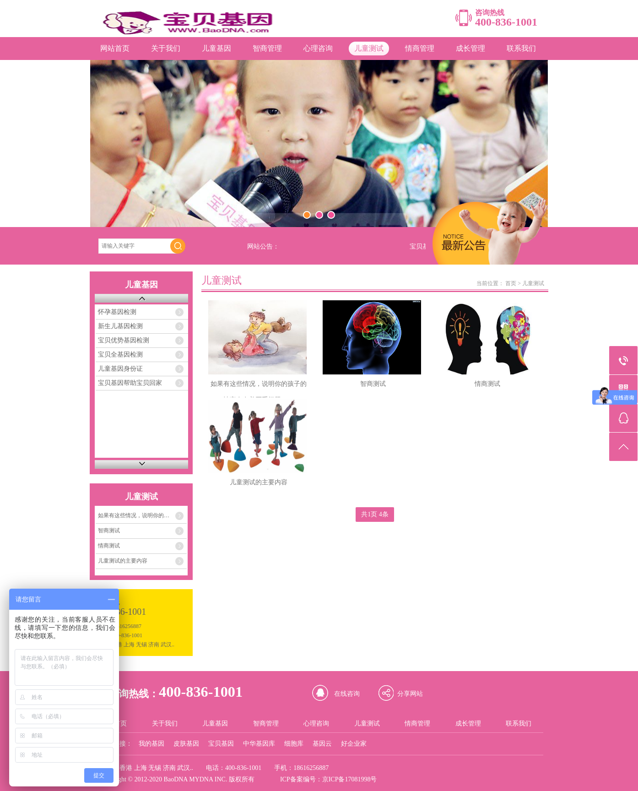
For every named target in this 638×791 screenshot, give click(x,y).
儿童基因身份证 (120, 368)
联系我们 (521, 48)
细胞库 (293, 743)
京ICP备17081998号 (349, 779)
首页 (510, 283)
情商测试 (109, 545)
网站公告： (263, 246)
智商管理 (267, 48)
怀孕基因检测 (117, 312)
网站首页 (115, 48)
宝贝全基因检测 (120, 354)
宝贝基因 (221, 743)
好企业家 (354, 743)
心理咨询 (318, 48)
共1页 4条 (375, 514)
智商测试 (109, 530)
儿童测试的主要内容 (122, 561)
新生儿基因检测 (120, 326)
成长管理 (470, 48)
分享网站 (410, 693)
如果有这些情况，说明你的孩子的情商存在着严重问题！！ (142, 515)
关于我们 (165, 48)
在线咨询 (347, 693)
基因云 (322, 743)
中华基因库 (259, 743)
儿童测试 (369, 48)
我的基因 (151, 743)
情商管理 (419, 48)
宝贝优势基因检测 (123, 340)
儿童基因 (216, 48)
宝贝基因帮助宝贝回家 (130, 382)
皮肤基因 (186, 743)
